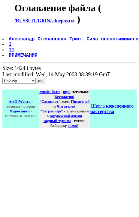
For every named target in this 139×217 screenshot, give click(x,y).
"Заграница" (51, 117)
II (12, 54)
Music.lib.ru (49, 98)
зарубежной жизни (66, 122)
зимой (73, 131)
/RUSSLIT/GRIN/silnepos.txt (44, 20)
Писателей (80, 107)
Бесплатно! (64, 102)
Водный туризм (57, 126)
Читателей (66, 112)
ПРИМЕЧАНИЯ (23, 61)
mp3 (67, 98)
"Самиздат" (50, 107)
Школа (112, 114)
